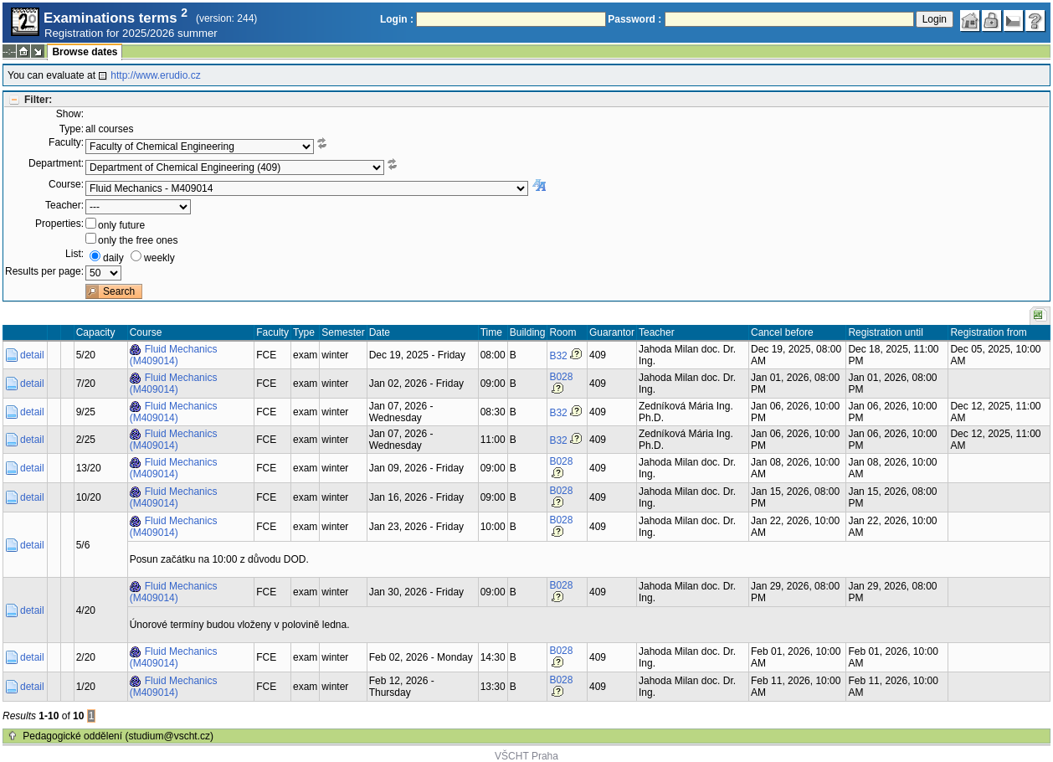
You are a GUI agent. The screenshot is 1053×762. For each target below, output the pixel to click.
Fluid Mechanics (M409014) (174, 355)
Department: (56, 163)
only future (121, 225)
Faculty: (66, 142)
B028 (561, 377)
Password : (634, 19)
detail (32, 355)
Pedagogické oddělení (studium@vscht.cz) (118, 736)
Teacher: (64, 205)
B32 (558, 356)
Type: (71, 129)
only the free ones (137, 240)
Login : (396, 19)
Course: (66, 184)
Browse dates (84, 52)
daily (113, 258)
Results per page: (44, 271)
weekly (159, 258)
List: (74, 254)
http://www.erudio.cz (155, 75)
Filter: (38, 100)
